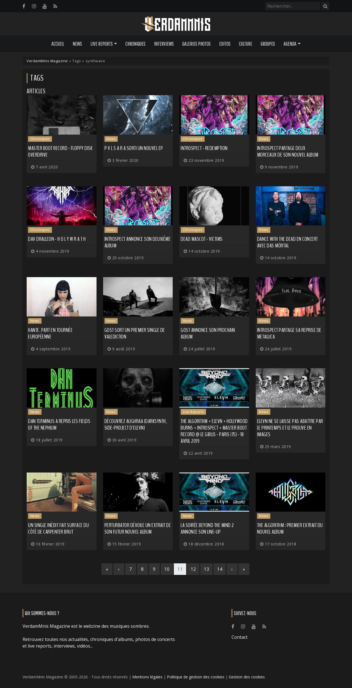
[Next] (232, 569)
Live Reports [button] (101, 44)
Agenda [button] (290, 44)
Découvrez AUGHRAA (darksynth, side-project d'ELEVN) (136, 424)
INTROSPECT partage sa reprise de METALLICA (289, 333)
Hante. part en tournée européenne (50, 333)
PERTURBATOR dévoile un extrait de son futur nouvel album (138, 529)
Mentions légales (147, 676)
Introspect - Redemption (204, 148)
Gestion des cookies (247, 676)
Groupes (268, 44)
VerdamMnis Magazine (47, 60)
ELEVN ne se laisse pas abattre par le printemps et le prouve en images (290, 427)
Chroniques (135, 44)
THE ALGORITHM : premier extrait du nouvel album (290, 529)
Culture (245, 44)
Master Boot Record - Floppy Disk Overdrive (60, 151)
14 (219, 569)
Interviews (164, 44)
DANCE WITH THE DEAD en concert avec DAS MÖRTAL (287, 242)
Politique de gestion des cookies (195, 676)
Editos (224, 44)
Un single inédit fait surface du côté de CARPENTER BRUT (58, 529)
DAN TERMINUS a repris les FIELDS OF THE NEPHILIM (59, 424)
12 (193, 569)
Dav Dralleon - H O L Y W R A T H (57, 239)
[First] (106, 569)
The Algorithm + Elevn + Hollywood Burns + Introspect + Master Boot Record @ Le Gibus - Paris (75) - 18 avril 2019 (214, 431)
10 (166, 569)
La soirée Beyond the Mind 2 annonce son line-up (207, 529)
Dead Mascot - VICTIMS (202, 239)
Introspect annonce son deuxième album (138, 242)
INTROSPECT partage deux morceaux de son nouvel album (287, 151)
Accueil (57, 44)
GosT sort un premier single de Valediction (135, 333)
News (77, 44)
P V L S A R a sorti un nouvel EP (134, 148)
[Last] (243, 569)
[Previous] (118, 569)
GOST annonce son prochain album (208, 333)
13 (206, 569)
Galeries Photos (196, 44)
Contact (240, 637)
